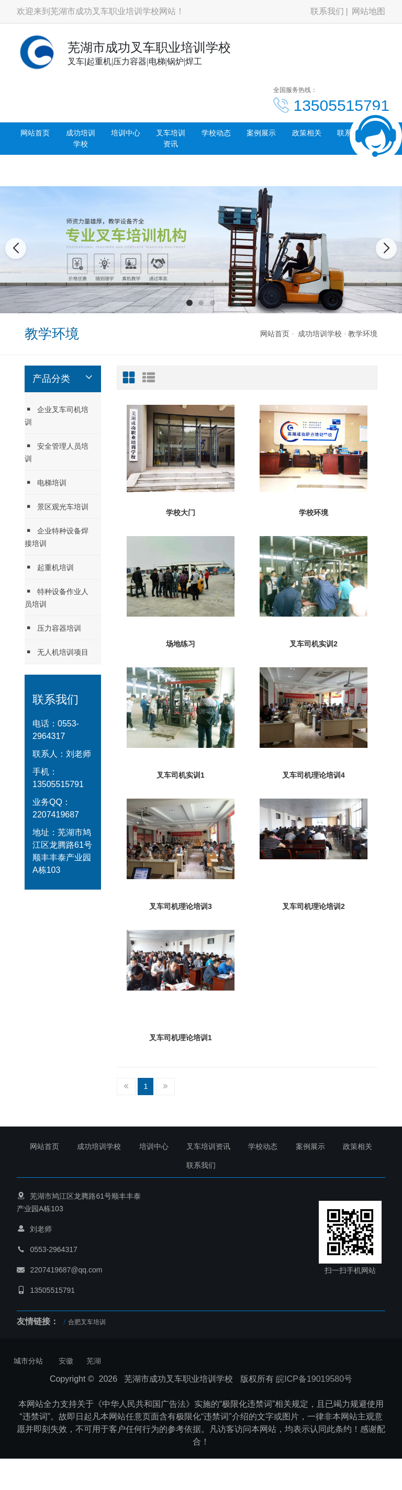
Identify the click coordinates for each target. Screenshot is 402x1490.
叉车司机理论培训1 (180, 1037)
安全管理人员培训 (56, 452)
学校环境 (313, 512)
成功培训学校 (80, 138)
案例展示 (261, 133)
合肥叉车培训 (87, 1322)
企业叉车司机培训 (56, 415)
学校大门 (180, 512)
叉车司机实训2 (313, 644)
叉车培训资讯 (170, 138)
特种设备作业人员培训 (56, 597)
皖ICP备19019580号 (314, 1378)
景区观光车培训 (56, 506)
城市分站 (28, 1361)
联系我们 (327, 11)
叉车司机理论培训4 (313, 775)
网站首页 (35, 133)
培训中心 (125, 133)
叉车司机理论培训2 (313, 906)
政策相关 (306, 133)
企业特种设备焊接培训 (56, 537)
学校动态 (216, 133)
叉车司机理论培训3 (180, 906)
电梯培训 (45, 482)
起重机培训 (49, 567)
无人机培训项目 (56, 651)
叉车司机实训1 (181, 775)
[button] (189, 303)
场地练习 (180, 644)
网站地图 (368, 11)
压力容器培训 (53, 627)
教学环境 (362, 333)
